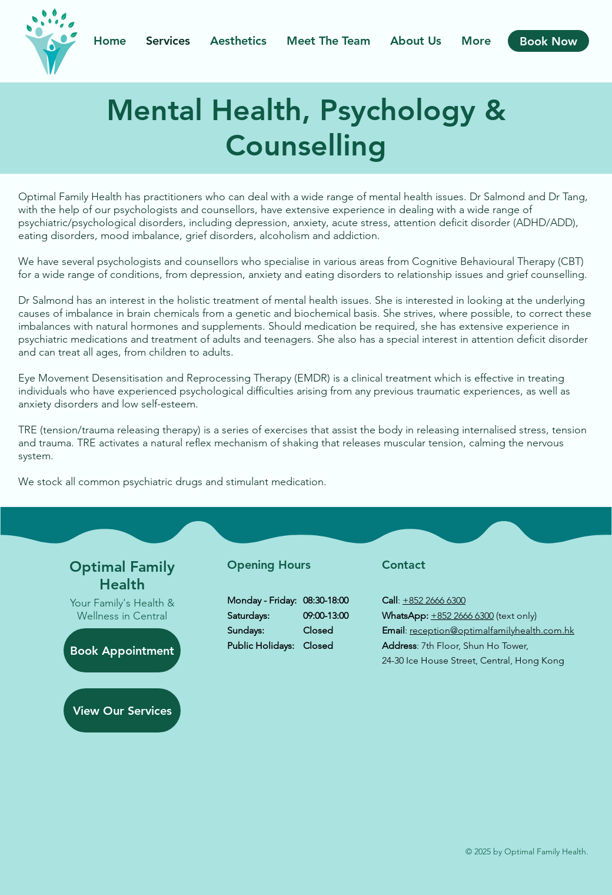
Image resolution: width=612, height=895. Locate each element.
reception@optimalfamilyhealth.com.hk (492, 630)
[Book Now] (548, 41)
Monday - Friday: (262, 600)
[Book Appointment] (122, 650)
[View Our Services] (122, 710)
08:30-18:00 (325, 600)
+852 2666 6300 (434, 600)
